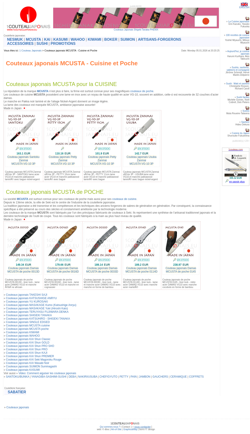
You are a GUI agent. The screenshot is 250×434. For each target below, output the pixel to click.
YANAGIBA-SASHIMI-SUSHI (48, 376)
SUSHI (42, 43)
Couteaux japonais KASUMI (23, 369)
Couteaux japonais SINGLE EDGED (28, 322)
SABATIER (17, 392)
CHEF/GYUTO (108, 376)
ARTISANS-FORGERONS (159, 39)
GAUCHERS (160, 376)
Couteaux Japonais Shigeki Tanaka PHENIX (136, 29)
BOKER (110, 39)
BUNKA (24, 376)
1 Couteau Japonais (30, 50)
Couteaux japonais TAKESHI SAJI (26, 294)
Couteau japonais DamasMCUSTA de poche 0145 (181, 270)
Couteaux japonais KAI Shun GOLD (27, 342)
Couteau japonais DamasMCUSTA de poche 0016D (63, 270)
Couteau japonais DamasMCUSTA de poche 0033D (102, 270)
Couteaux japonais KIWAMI (22, 332)
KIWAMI (94, 39)
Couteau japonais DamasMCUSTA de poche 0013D (24, 270)
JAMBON (144, 376)
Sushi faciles (243, 97)
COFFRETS (196, 376)
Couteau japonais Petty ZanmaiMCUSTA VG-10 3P (63, 160)
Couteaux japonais (17, 407)
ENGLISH (244, 7)
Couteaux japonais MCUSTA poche (27, 329)
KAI (47, 39)
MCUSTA (33, 39)
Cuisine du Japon (240, 133)
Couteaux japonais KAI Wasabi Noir (27, 363)
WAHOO (78, 39)
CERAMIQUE (178, 376)
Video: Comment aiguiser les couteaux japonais (47, 373)
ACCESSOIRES (20, 43)
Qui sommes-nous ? (110, 427)
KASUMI (60, 39)
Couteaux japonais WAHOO (23, 335)
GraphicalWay (130, 429)
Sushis (245, 111)
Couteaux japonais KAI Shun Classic (28, 339)
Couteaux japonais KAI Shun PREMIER (30, 356)
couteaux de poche (141, 91)
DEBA (72, 376)
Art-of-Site (116, 429)
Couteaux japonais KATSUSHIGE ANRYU (31, 298)
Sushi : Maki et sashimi (237, 83)
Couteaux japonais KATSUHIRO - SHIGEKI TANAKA (38, 318)
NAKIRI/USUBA (87, 376)
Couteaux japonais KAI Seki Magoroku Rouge (33, 359)
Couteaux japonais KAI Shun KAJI (26, 352)
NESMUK (15, 39)
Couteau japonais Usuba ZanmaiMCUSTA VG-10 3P (141, 160)
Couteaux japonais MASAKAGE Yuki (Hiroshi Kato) (37, 308)
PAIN (134, 376)
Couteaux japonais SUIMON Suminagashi (31, 366)
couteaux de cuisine (124, 199)
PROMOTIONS (63, 43)
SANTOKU (12, 376)
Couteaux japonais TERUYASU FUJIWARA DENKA (37, 311)
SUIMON (127, 39)
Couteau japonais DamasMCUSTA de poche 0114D (142, 270)
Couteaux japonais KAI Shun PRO (27, 349)
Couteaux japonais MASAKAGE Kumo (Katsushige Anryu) (41, 305)
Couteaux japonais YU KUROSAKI (27, 301)
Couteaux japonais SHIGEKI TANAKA (29, 315)
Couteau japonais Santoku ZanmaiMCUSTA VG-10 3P (24, 160)
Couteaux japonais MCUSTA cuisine (28, 325)
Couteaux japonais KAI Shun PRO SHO (30, 346)
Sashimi (245, 122)
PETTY (124, 376)
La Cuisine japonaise (238, 21)
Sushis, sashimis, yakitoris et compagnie (238, 68)
